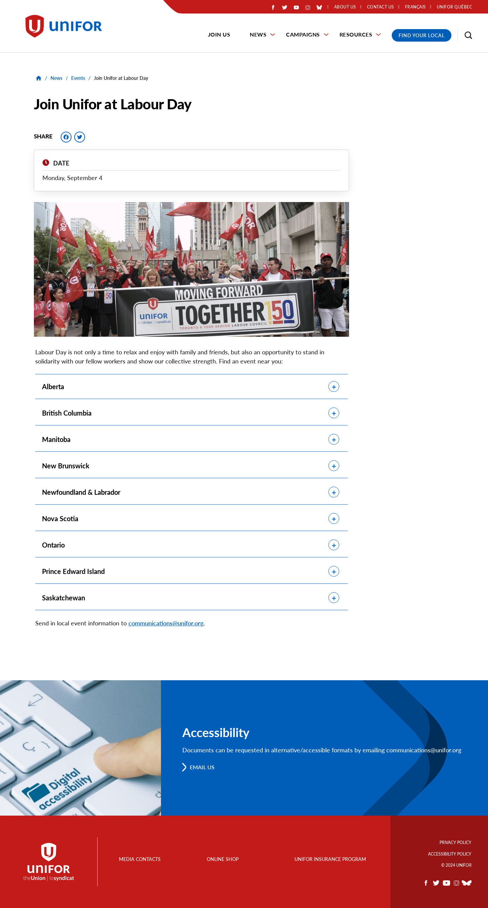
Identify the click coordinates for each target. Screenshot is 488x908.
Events (78, 78)
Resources (356, 34)
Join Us (219, 34)
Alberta (53, 386)
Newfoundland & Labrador (81, 492)
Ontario (53, 545)
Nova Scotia (60, 518)
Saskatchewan (63, 598)
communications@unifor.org (165, 623)
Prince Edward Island (73, 571)
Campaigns (303, 34)
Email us (202, 767)
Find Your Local (422, 35)
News (258, 34)
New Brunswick (65, 466)
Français (415, 7)
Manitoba (56, 439)
